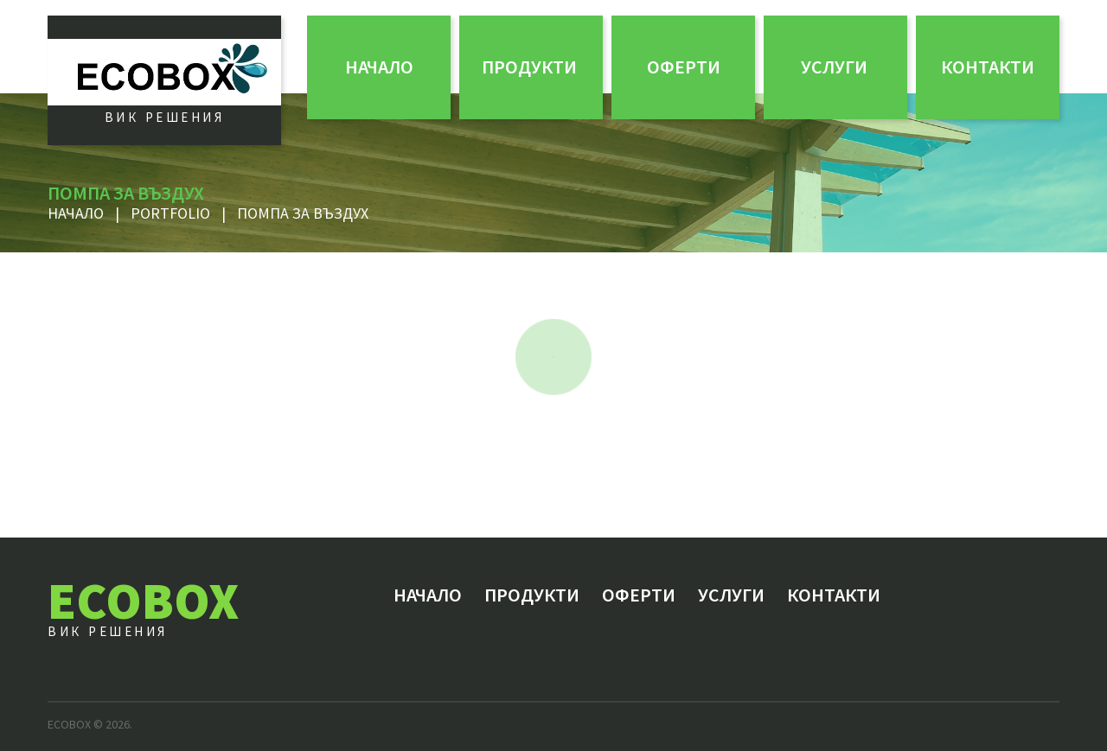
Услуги (834, 66)
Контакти (987, 66)
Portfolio (170, 213)
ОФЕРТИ (683, 66)
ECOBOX (143, 600)
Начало (379, 66)
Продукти (529, 66)
